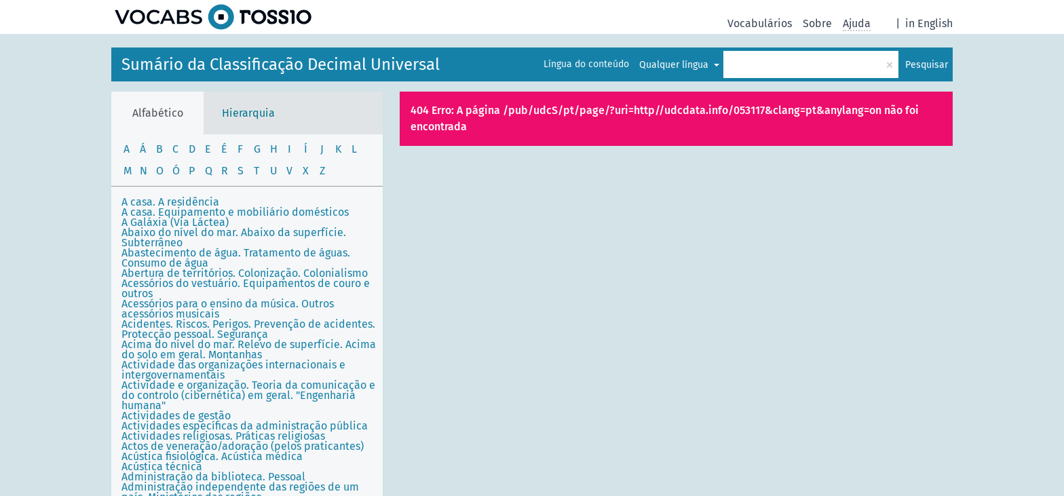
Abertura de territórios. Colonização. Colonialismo (244, 273)
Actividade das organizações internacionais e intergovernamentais (233, 370)
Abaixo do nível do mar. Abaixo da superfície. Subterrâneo (233, 237)
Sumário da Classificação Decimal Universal (280, 64)
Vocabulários (759, 23)
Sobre (817, 23)
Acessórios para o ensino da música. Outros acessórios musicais (227, 309)
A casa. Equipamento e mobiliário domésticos (235, 212)
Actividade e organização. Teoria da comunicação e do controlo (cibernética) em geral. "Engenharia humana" (248, 395)
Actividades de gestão (176, 416)
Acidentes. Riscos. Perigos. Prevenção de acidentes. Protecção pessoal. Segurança (248, 329)
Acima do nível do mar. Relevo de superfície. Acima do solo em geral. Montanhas (248, 349)
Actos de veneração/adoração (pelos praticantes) (242, 446)
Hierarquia (248, 113)
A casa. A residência (170, 202)
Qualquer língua (675, 65)
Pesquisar (926, 65)
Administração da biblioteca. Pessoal (213, 477)
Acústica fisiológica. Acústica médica (212, 456)
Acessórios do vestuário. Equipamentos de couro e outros (245, 288)
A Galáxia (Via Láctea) (175, 222)
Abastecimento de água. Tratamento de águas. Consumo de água (235, 258)
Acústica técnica (161, 466)
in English (929, 23)
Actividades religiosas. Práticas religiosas (223, 436)
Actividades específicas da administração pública (244, 426)
